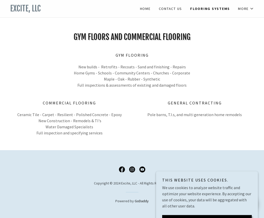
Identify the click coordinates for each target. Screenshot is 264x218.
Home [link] (145, 8)
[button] (246, 9)
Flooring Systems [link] (210, 8)
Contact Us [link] (170, 8)
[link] (71, 9)
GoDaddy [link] (142, 201)
